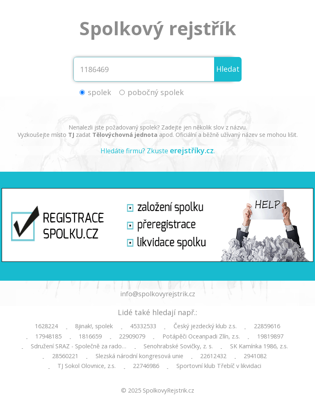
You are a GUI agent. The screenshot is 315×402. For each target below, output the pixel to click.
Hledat (228, 69)
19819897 (270, 336)
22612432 (213, 356)
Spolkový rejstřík (157, 28)
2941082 (255, 356)
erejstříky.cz (192, 150)
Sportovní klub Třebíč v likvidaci (218, 366)
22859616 (267, 326)
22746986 (146, 366)
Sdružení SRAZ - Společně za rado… (78, 346)
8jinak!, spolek (94, 326)
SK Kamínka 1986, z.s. (259, 346)
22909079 (132, 336)
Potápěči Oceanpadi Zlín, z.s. (201, 336)
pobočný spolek (156, 92)
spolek (99, 92)
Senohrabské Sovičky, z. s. (178, 346)
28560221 (65, 356)
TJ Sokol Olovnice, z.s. (86, 366)
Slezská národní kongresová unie (139, 356)
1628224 (46, 326)
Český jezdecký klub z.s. (205, 326)
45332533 (143, 326)
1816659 (90, 336)
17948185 (48, 336)
